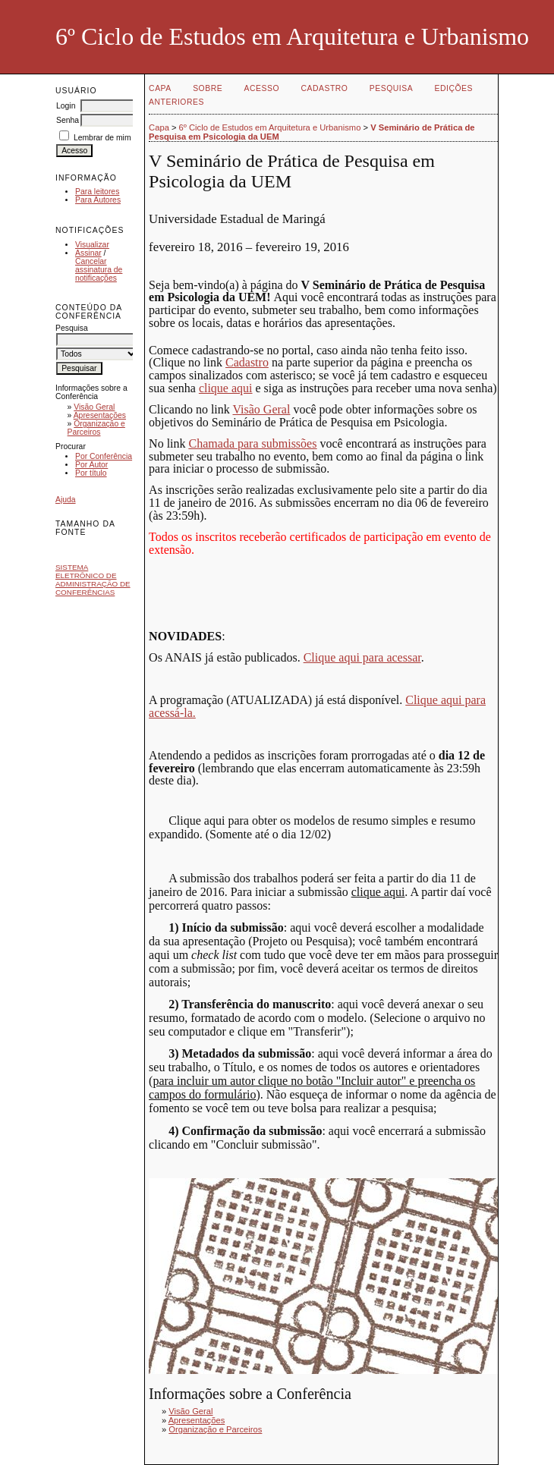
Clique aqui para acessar (362, 657)
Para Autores (98, 200)
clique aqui (226, 388)
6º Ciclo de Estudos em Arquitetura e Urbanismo (270, 127)
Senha (67, 120)
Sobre (207, 88)
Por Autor (91, 465)
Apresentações (100, 415)
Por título (91, 473)
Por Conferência (103, 456)
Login (65, 106)
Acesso (261, 88)
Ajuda (65, 499)
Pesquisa (391, 88)
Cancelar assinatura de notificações (98, 269)
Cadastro (324, 88)
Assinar (88, 253)
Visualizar (92, 244)
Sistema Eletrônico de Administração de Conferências (93, 579)
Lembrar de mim (102, 138)
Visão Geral (94, 407)
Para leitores (97, 191)
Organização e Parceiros (96, 428)
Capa (160, 88)
